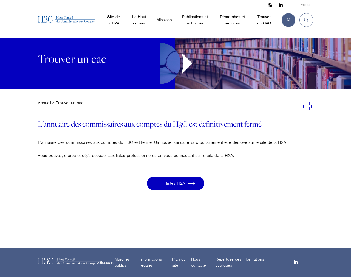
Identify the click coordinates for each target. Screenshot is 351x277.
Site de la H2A (113, 20)
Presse (304, 4)
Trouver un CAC (264, 20)
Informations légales (151, 262)
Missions (164, 19)
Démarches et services (232, 20)
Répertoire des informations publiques (239, 262)
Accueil (44, 103)
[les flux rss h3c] (270, 5)
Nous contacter (199, 262)
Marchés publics (122, 262)
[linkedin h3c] (280, 5)
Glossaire (106, 262)
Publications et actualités (195, 20)
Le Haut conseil (139, 20)
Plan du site (179, 262)
